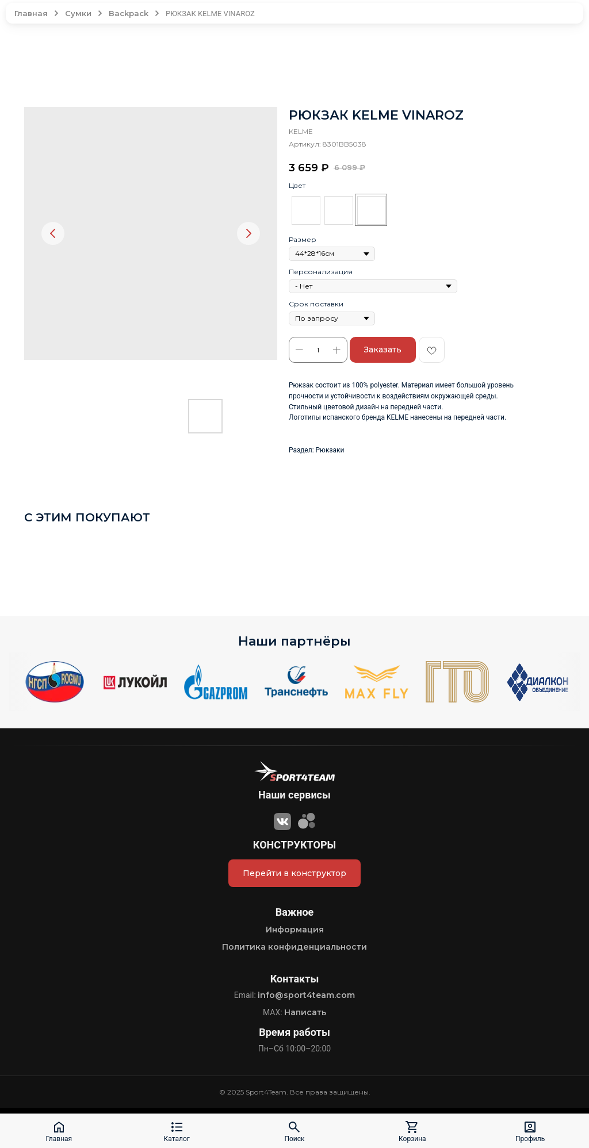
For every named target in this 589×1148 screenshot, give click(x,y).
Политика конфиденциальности (294, 947)
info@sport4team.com (306, 995)
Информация (295, 929)
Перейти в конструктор (294, 873)
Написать (305, 1012)
